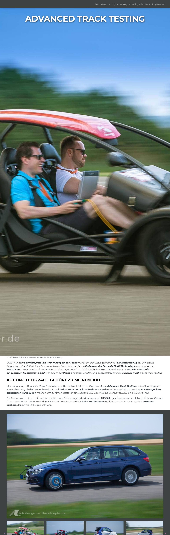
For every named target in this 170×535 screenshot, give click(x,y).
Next (166, 533)
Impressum (158, 4)
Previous (3, 533)
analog (123, 4)
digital (115, 4)
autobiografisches (139, 4)
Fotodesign (102, 4)
